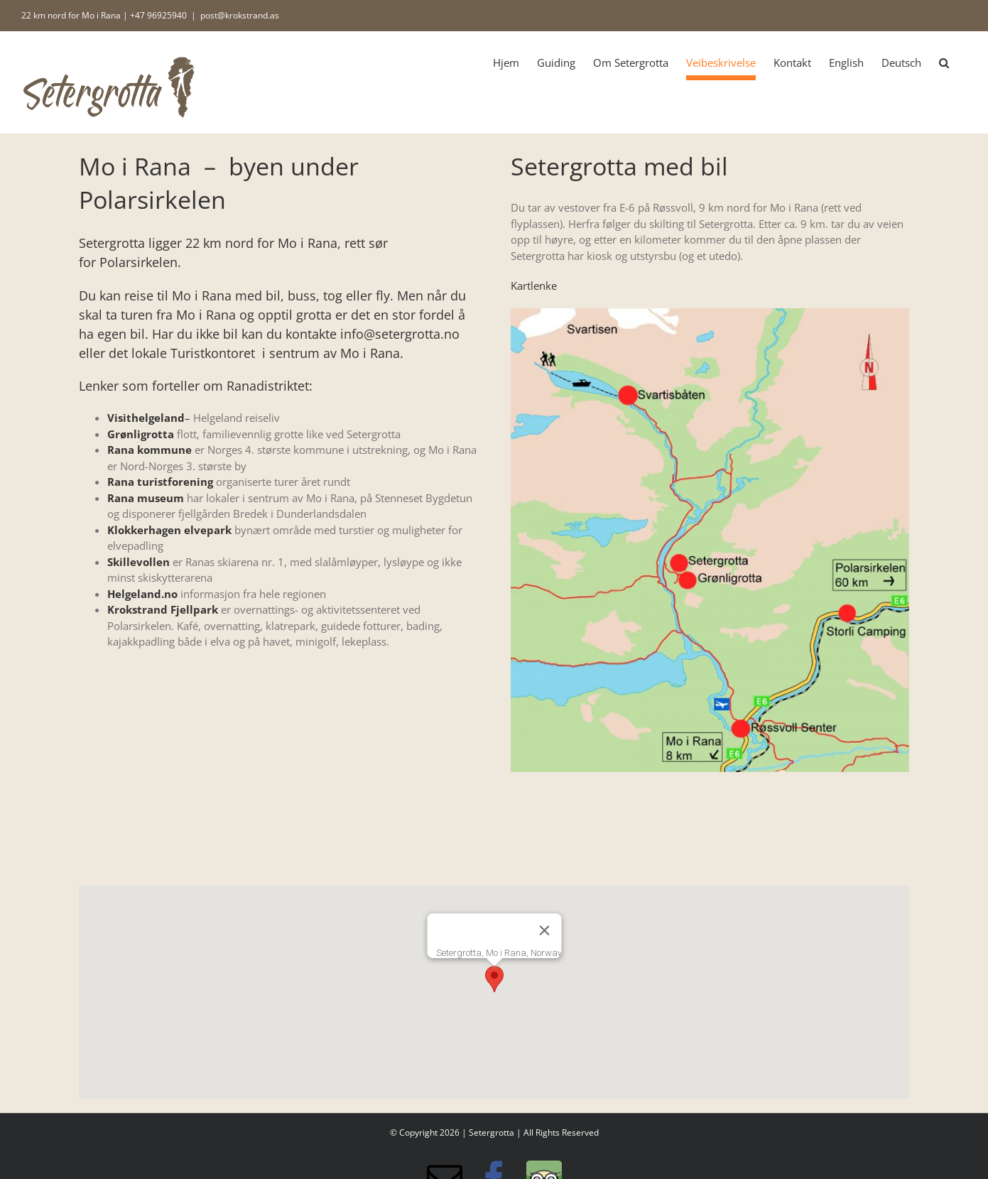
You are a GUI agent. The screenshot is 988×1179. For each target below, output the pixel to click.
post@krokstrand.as (239, 15)
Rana (120, 449)
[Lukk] (544, 930)
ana (124, 498)
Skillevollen (138, 562)
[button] (944, 63)
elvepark (206, 530)
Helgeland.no (142, 594)
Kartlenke (534, 285)
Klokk (122, 530)
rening (195, 481)
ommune (167, 449)
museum (159, 498)
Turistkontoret (212, 353)
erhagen (159, 530)
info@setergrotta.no (400, 333)
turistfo (156, 481)
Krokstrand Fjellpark (162, 609)
